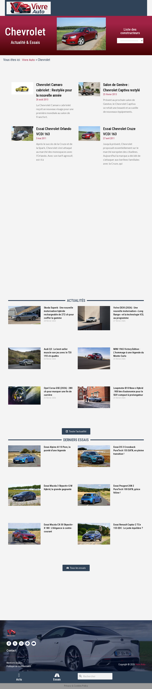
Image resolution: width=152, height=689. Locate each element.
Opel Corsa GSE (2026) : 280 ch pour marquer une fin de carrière (58, 391)
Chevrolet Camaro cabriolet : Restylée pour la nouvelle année (54, 90)
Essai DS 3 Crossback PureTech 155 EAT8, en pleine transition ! (128, 450)
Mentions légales (14, 662)
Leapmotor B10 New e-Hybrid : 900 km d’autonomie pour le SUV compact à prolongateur (128, 391)
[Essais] (56, 675)
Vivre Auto (28, 60)
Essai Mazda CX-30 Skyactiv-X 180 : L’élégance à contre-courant (58, 528)
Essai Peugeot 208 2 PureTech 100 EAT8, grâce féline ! (126, 489)
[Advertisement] (76, 208)
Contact (11, 650)
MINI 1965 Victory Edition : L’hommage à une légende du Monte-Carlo (128, 352)
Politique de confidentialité (19, 666)
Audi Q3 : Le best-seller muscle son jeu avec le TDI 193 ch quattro (58, 352)
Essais (57, 679)
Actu (19, 679)
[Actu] (19, 675)
